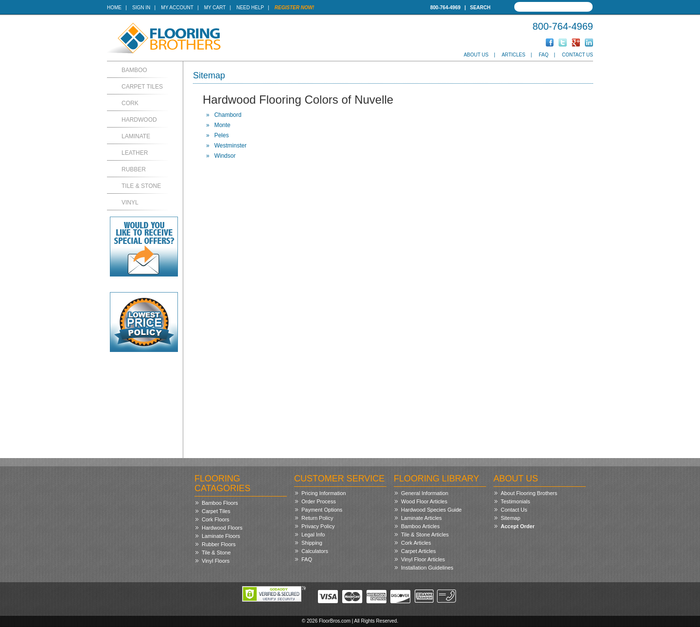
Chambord (228, 114)
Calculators (314, 551)
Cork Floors (215, 519)
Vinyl (130, 202)
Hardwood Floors (222, 528)
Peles (221, 135)
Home (114, 7)
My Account (177, 7)
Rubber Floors (219, 544)
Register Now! (295, 7)
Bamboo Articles (420, 526)
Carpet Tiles (142, 86)
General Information (424, 493)
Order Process (318, 501)
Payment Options (321, 510)
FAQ (543, 54)
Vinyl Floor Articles (423, 559)
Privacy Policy (317, 526)
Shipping (311, 543)
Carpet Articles (418, 551)
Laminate (136, 136)
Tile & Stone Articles (425, 534)
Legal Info (313, 534)
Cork (130, 103)
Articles (513, 54)
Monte (222, 125)
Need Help (250, 7)
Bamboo (134, 70)
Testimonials (515, 501)
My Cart (215, 7)
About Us (476, 54)
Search (480, 7)
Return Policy (317, 518)
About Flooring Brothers (529, 493)
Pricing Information (323, 493)
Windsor (225, 155)
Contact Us (577, 54)
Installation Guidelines (427, 568)
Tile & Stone (141, 186)
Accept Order (518, 526)
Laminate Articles (421, 518)
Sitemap (510, 518)
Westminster (230, 145)
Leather (135, 152)
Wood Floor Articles (424, 501)
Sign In (141, 7)
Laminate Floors (221, 536)
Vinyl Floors (215, 561)
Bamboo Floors (220, 503)
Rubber (134, 169)
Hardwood (139, 119)
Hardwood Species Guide (431, 510)
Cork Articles (416, 543)
